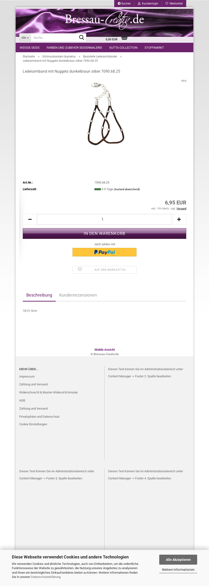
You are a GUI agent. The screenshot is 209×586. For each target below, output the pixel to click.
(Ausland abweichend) (127, 193)
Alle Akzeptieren (178, 560)
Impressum (27, 380)
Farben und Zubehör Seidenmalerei (74, 47)
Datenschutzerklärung (45, 577)
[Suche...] (25, 37)
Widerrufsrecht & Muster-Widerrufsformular (48, 396)
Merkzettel (174, 3)
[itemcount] (104, 223)
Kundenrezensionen (78, 298)
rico (183, 84)
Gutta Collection (123, 47)
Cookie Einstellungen (33, 428)
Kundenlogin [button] (148, 3)
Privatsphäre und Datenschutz (39, 420)
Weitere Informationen (178, 570)
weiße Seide (30, 47)
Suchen (124, 3)
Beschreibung (39, 298)
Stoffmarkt (154, 47)
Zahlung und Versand (33, 388)
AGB (22, 404)
